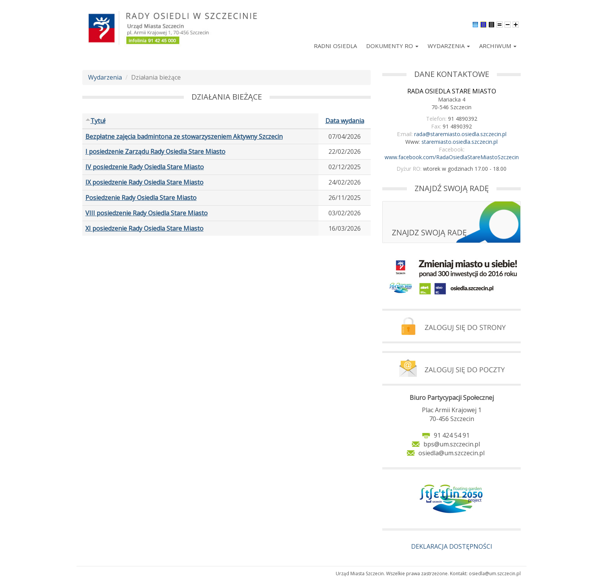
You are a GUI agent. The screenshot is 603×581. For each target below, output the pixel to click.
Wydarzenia (449, 46)
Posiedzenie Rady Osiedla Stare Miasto (141, 197)
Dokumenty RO (392, 46)
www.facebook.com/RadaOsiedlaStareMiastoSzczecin (452, 157)
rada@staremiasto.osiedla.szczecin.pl (460, 134)
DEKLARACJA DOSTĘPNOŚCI (451, 546)
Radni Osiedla (335, 46)
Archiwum (497, 46)
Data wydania (344, 121)
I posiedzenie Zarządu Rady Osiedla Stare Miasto (155, 151)
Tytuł (95, 121)
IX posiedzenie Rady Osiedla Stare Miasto (144, 182)
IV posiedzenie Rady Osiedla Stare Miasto (144, 167)
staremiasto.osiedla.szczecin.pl (459, 141)
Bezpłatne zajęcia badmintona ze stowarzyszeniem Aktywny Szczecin (184, 136)
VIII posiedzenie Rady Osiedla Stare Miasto (146, 213)
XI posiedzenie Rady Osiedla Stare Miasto (144, 228)
